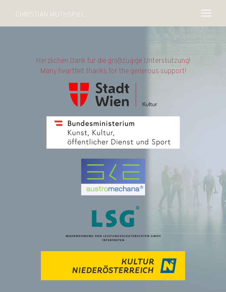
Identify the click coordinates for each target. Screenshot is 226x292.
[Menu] (203, 13)
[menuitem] (203, 13)
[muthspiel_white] (50, 13)
